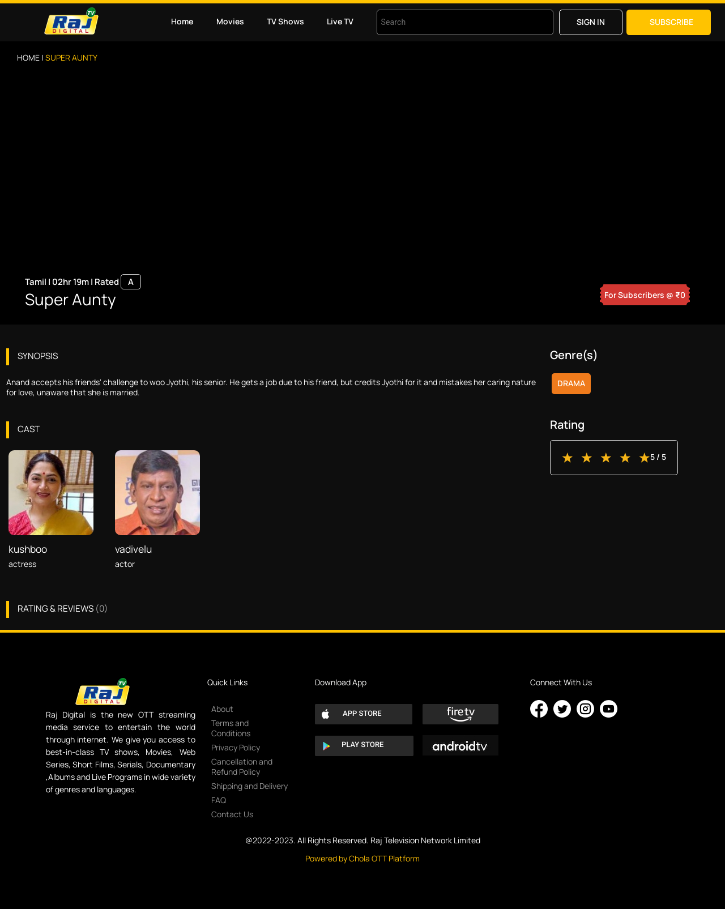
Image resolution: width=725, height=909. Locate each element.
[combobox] (450, 22)
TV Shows (285, 21)
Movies (230, 21)
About (222, 708)
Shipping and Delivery (249, 785)
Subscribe (671, 21)
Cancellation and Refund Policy (241, 766)
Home (182, 21)
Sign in (591, 21)
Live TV (340, 21)
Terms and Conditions (230, 728)
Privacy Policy (235, 747)
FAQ (218, 800)
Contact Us (232, 814)
